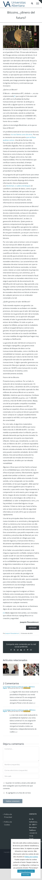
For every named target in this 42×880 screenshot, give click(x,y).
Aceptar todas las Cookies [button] (26, 871)
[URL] (21, 776)
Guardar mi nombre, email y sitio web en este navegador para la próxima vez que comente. (19, 786)
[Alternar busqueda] (32, 3)
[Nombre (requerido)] (21, 764)
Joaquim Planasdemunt (12, 633)
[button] (4, 669)
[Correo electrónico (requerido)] (21, 770)
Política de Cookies (8, 823)
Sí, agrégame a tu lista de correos (17, 793)
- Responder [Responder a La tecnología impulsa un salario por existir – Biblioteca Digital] (26, 711)
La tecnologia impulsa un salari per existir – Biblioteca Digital (19, 687)
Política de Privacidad (8, 815)
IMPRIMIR (32, 627)
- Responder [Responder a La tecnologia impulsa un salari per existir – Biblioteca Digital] (26, 688)
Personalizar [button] (26, 874)
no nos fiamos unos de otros (21, 134)
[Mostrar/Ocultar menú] (38, 3)
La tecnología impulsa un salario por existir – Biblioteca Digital (19, 710)
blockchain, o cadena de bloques (18, 186)
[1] (14, 96)
